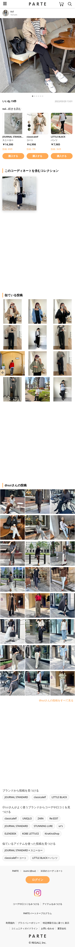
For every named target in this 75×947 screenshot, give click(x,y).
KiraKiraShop (52, 833)
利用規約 (10, 922)
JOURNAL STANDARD (16, 797)
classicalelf (40, 797)
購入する (13, 156)
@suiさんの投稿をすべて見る (56, 700)
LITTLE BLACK (59, 797)
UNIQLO (27, 818)
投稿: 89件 (7, 149)
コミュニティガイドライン (24, 928)
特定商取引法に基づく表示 (56, 922)
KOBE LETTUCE (30, 833)
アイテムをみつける (52, 903)
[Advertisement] (37, 250)
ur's (61, 826)
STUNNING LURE (43, 826)
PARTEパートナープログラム (37, 913)
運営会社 (61, 928)
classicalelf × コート (15, 858)
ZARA (41, 818)
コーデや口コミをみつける (26, 903)
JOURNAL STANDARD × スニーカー (24, 850)
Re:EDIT (53, 818)
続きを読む (14, 108)
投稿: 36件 (56, 149)
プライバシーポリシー (29, 922)
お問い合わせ (47, 928)
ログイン (37, 880)
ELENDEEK (10, 833)
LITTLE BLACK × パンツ (44, 858)
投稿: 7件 (31, 149)
